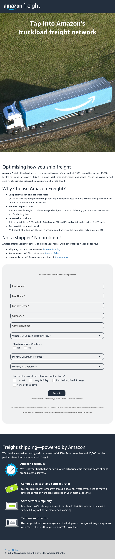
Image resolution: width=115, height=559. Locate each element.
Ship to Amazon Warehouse (28, 344)
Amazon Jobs (61, 257)
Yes (18, 347)
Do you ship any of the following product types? (39, 375)
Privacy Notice (11, 550)
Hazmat (21, 380)
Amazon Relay (52, 253)
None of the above (27, 384)
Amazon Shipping (51, 249)
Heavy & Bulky (40, 380)
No (29, 347)
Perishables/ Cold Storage (70, 380)
